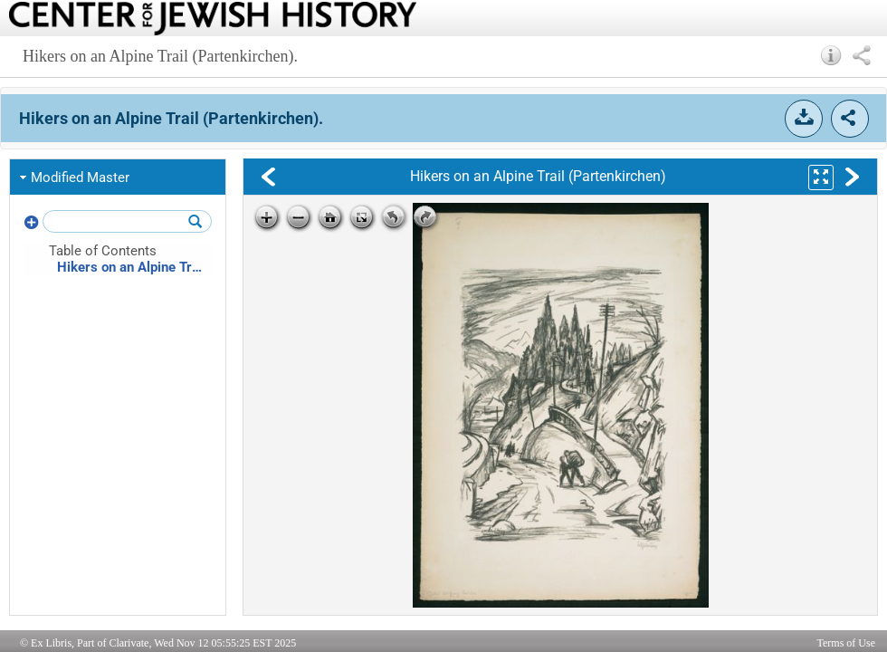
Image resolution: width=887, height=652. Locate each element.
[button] (831, 55)
